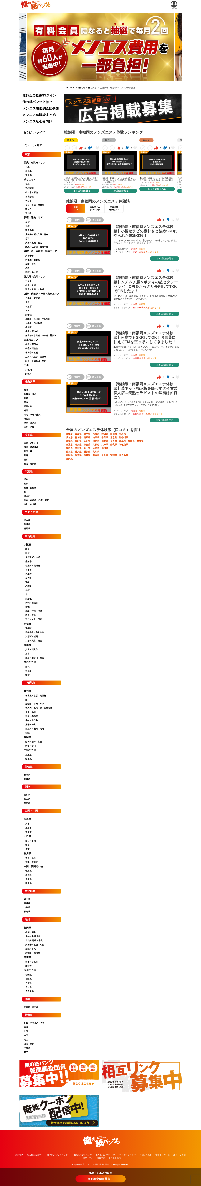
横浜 (26, 390)
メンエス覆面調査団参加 (40, 108)
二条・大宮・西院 (33, 640)
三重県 (69, 444)
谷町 (27, 590)
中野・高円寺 (31, 344)
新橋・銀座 (30, 264)
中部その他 (30, 750)
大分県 (104, 455)
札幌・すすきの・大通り (35, 1023)
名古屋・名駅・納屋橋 (35, 695)
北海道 (69, 434)
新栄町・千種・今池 (34, 704)
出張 (26, 365)
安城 (27, 733)
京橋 (27, 582)
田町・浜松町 (31, 272)
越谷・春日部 (30, 463)
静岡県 (131, 441)
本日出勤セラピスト (114, 208)
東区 (26, 1035)
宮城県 (96, 434)
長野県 (113, 441)
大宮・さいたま (31, 443)
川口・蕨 (28, 451)
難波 (27, 553)
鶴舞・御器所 (31, 716)
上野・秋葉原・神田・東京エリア (41, 293)
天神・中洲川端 (32, 936)
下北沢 (28, 213)
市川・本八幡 (30, 504)
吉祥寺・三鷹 (31, 352)
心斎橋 (28, 586)
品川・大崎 (30, 285)
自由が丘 (29, 196)
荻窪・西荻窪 (31, 348)
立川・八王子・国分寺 (35, 357)
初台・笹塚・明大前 (34, 205)
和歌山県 (123, 444)
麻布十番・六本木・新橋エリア (40, 251)
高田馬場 (29, 230)
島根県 (78, 448)
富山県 (78, 441)
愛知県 (140, 441)
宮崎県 (113, 455)
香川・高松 (30, 858)
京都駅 (28, 628)
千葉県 (104, 437)
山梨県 (104, 441)
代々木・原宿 (31, 192)
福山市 (28, 832)
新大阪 (28, 578)
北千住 (28, 315)
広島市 (28, 828)
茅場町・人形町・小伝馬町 (37, 319)
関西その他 (30, 662)
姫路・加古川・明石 (34, 658)
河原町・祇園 (31, 636)
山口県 (104, 448)
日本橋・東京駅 (32, 298)
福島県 (122, 434)
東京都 (113, 437)
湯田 (27, 845)
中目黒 (28, 171)
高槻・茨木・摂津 (33, 611)
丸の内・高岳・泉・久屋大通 (38, 708)
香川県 (78, 451)
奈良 (27, 666)
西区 (26, 1027)
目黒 (27, 167)
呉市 (27, 823)
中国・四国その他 (33, 866)
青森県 (78, 434)
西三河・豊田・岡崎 (34, 728)
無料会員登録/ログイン (39, 95)
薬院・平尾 (30, 949)
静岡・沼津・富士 (33, 741)
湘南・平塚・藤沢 (32, 414)
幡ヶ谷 (28, 209)
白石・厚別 (29, 1044)
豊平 (26, 1052)
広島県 (96, 448)
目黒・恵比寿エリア (34, 162)
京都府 (87, 444)
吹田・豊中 (30, 615)
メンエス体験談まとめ (39, 115)
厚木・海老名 (30, 423)
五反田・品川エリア (34, 276)
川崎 (26, 398)
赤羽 (27, 238)
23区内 (28, 370)
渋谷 (27, 184)
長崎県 (87, 455)
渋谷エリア (30, 179)
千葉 (26, 479)
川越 (26, 455)
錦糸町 (28, 327)
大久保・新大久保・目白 (36, 234)
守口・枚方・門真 (33, 619)
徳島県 (69, 451)
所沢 (26, 459)
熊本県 (96, 455)
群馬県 (87, 437)
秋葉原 (28, 306)
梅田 (27, 549)
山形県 (113, 434)
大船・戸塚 (29, 427)
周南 (27, 849)
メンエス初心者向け (37, 121)
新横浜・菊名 (30, 394)
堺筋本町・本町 (32, 557)
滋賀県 (78, 444)
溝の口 (27, 419)
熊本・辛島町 (31, 962)
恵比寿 (28, 175)
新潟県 (69, 441)
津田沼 (27, 496)
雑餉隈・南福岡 (32, 953)
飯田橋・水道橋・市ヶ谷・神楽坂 (40, 335)
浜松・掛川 (30, 746)
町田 (26, 410)
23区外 (28, 374)
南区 (26, 1039)
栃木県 (78, 437)
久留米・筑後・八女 (34, 944)
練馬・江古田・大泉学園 (36, 247)
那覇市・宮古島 (31, 1007)
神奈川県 (123, 437)
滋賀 (27, 675)
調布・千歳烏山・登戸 (35, 361)
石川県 (87, 441)
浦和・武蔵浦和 (31, 447)
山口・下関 (30, 841)
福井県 (96, 441)
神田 (27, 310)
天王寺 (28, 574)
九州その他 (30, 970)
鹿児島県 (123, 455)
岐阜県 (122, 441)
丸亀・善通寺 (31, 862)
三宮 (27, 653)
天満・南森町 (31, 603)
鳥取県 (69, 448)
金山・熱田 (30, 712)
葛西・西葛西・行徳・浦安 (36, 500)
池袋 (27, 226)
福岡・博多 (30, 932)
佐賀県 (78, 455)
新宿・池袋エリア (33, 217)
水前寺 (28, 966)
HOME (72, 88)
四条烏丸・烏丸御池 (34, 632)
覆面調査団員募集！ (100, 1178)
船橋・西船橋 (30, 488)
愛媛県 (87, 451)
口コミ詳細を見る (81, 190)
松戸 (26, 483)
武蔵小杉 (28, 406)
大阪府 (96, 444)
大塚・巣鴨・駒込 (33, 243)
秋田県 (104, 434)
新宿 (27, 222)
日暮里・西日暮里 (33, 323)
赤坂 (27, 268)
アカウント (174, 5)
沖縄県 (69, 458)
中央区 (27, 1048)
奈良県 (113, 444)
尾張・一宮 (30, 724)
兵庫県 (104, 444)
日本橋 (28, 570)
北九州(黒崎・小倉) (34, 940)
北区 (26, 1031)
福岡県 (93, 88)
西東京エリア (31, 340)
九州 (83, 88)
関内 (26, 402)
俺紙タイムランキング (95, 208)
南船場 (28, 561)
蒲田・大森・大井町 (34, 289)
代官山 (28, 201)
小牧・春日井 (31, 720)
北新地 (28, 599)
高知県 (96, 451)
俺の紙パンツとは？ (37, 102)
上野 (27, 302)
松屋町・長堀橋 (32, 565)
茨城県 (69, 437)
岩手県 (87, 434)
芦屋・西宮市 (31, 649)
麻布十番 (29, 256)
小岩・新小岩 (31, 331)
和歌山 (28, 671)
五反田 (28, 281)
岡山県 (87, 448)
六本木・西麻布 (32, 260)
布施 (27, 607)
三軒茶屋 (29, 188)
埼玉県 (96, 437)
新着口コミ (76, 208)
